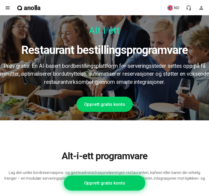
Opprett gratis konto (104, 104)
